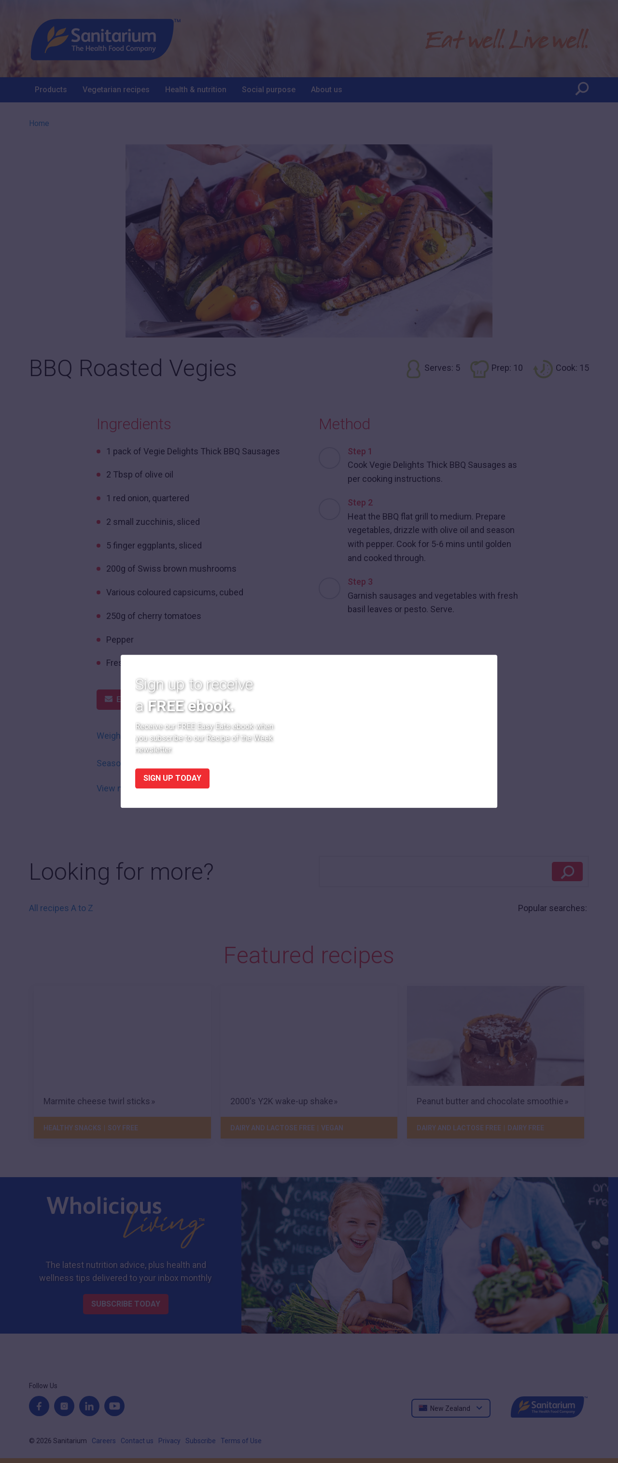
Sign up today (172, 778)
